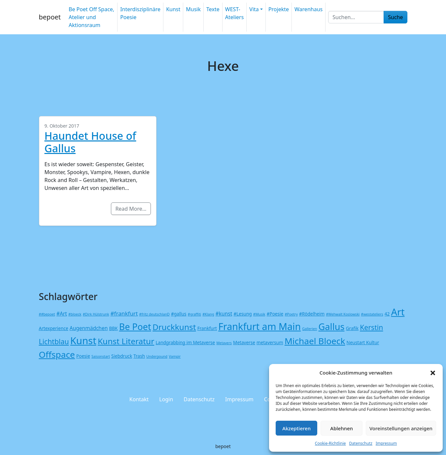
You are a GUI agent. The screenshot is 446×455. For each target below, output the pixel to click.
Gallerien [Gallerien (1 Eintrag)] (309, 328)
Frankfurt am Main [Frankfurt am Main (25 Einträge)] (259, 326)
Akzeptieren (296, 428)
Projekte (278, 9)
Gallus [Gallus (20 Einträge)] (332, 326)
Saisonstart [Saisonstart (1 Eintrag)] (100, 356)
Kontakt (139, 399)
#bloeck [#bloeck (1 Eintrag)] (74, 314)
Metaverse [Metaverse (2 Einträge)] (244, 342)
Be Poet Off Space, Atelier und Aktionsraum (91, 17)
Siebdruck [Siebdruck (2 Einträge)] (121, 356)
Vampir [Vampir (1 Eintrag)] (175, 356)
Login (166, 399)
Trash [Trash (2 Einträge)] (139, 356)
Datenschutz (360, 443)
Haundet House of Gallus (90, 142)
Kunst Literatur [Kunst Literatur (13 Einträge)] (126, 341)
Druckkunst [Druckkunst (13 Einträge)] (174, 326)
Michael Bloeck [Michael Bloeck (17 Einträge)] (315, 341)
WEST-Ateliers (234, 13)
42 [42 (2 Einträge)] (387, 314)
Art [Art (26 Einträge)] (398, 311)
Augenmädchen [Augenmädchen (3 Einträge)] (89, 328)
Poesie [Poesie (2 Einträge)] (83, 356)
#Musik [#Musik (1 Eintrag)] (259, 314)
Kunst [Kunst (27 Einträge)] (83, 340)
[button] (432, 372)
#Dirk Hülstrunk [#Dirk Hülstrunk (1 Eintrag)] (96, 314)
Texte (213, 9)
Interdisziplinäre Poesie (140, 13)
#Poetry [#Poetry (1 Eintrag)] (291, 314)
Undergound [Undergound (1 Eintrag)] (156, 356)
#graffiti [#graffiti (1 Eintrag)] (194, 314)
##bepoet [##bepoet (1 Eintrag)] (47, 314)
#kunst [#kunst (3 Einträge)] (224, 313)
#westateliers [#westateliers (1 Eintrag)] (372, 314)
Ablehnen (341, 428)
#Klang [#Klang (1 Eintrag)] (208, 314)
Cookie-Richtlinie (330, 443)
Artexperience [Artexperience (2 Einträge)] (53, 328)
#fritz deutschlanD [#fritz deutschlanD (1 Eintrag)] (154, 314)
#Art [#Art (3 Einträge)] (61, 313)
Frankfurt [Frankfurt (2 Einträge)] (207, 328)
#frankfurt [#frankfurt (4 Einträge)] (124, 313)
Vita (253, 9)
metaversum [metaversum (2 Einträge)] (270, 342)
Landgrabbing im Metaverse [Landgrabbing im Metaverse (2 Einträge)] (185, 342)
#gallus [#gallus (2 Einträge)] (179, 314)
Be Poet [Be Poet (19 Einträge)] (135, 326)
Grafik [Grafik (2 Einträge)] (352, 328)
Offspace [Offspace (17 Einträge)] (57, 354)
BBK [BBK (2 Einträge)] (113, 328)
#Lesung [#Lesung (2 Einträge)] (242, 314)
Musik (193, 9)
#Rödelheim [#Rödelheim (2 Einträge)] (312, 314)
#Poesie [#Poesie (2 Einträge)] (275, 314)
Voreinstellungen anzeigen (400, 428)
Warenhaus (308, 9)
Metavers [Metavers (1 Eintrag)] (223, 343)
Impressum (386, 443)
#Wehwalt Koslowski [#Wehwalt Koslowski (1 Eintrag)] (343, 314)
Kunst (173, 9)
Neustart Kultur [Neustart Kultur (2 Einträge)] (363, 342)
